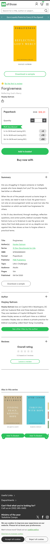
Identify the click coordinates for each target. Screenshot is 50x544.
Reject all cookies (36, 539)
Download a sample (25, 73)
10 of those (9, 4)
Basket (43, 3)
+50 (42, 139)
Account (36, 3)
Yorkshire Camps (9, 517)
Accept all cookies (13, 539)
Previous (1, 17)
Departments (7, 500)
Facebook (42, 517)
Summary (6, 177)
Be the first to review (13, 83)
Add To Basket (13, 435)
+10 (42, 134)
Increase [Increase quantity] (44, 120)
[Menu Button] (47, 4)
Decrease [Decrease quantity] (32, 120)
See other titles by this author (25, 329)
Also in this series (9, 389)
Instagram (47, 517)
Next (48, 17)
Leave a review (25, 361)
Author (4, 296)
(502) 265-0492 (18, 507)
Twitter (38, 517)
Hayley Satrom (7, 96)
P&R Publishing (19, 259)
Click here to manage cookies (12, 534)
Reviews (5, 341)
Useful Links (7, 495)
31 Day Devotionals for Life (24, 248)
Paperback (10, 111)
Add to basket (25, 151)
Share (2, 101)
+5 (43, 130)
